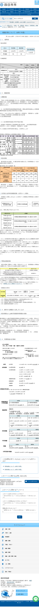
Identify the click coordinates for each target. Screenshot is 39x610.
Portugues (12, 9)
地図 (30, 580)
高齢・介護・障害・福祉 (10, 556)
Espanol (27, 9)
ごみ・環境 (7, 564)
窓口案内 (12, 22)
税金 (15, 25)
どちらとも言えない (21, 495)
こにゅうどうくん (30, 22)
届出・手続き (8, 571)
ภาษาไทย (29, 14)
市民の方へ (10, 25)
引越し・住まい (8, 544)
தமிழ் (35, 11)
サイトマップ (21, 590)
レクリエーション (9, 567)
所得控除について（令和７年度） (13, 469)
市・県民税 (21, 25)
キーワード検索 (7, 17)
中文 (20, 9)
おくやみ (7, 560)
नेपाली (19, 11)
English (4, 9)
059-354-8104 (10, 582)
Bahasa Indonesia (27, 11)
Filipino (11, 11)
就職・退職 (7, 540)
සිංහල (10, 14)
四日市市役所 (8, 4)
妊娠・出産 (7, 529)
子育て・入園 (8, 532)
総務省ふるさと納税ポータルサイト (13, 283)
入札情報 (17, 22)
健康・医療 (7, 552)
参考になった (7, 510)
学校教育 (7, 536)
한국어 (35, 9)
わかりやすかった (9, 503)
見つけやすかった (9, 495)
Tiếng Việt (4, 11)
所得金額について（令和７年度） (13, 466)
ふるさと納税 (22, 22)
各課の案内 (20, 594)
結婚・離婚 (7, 548)
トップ (4, 25)
